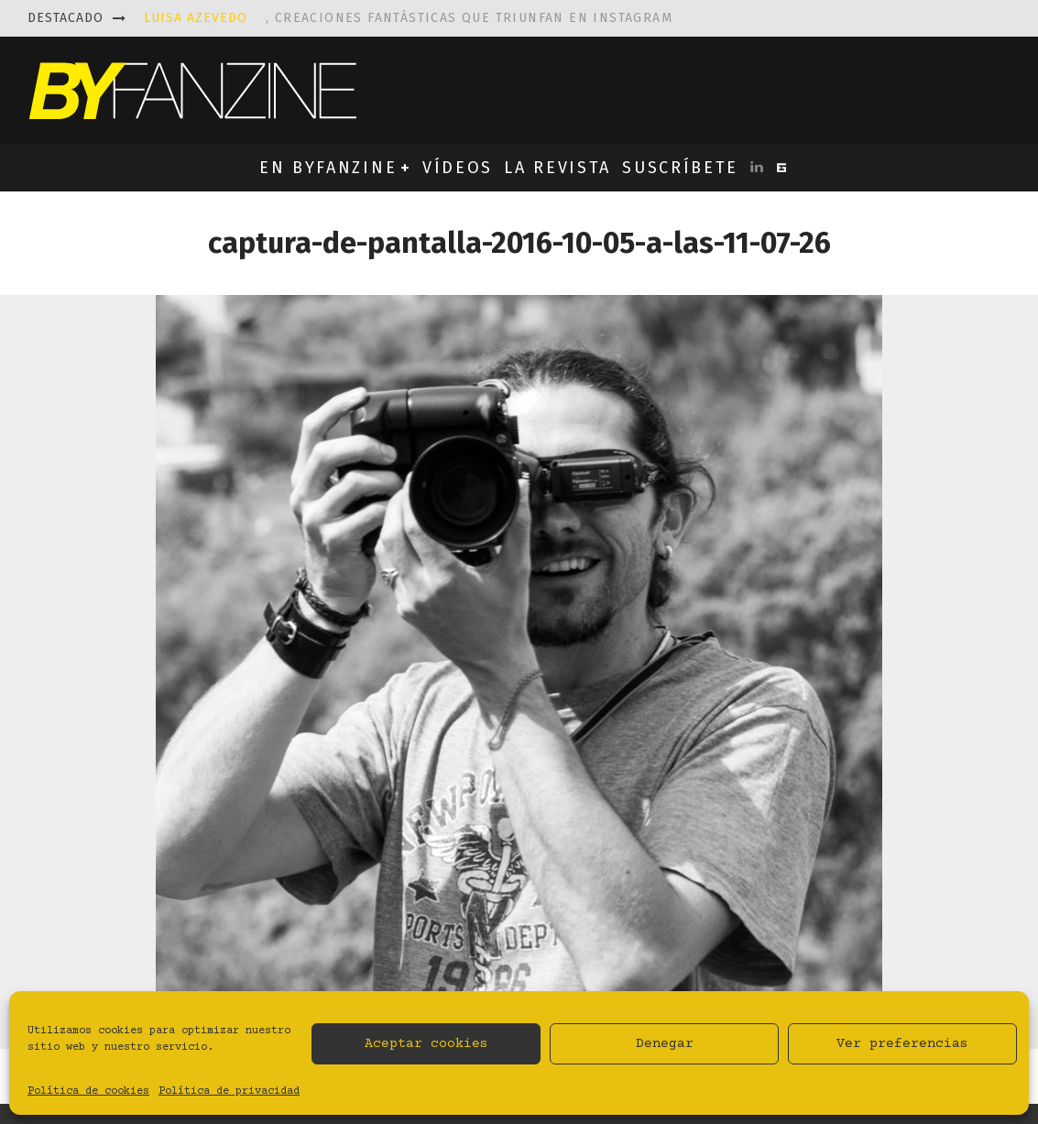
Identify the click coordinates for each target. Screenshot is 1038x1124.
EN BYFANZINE (328, 168)
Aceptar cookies (426, 1044)
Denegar (665, 1044)
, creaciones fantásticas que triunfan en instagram (408, 18)
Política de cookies (88, 1091)
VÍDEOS (457, 168)
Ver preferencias (902, 1044)
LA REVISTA (557, 168)
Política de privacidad (229, 1091)
